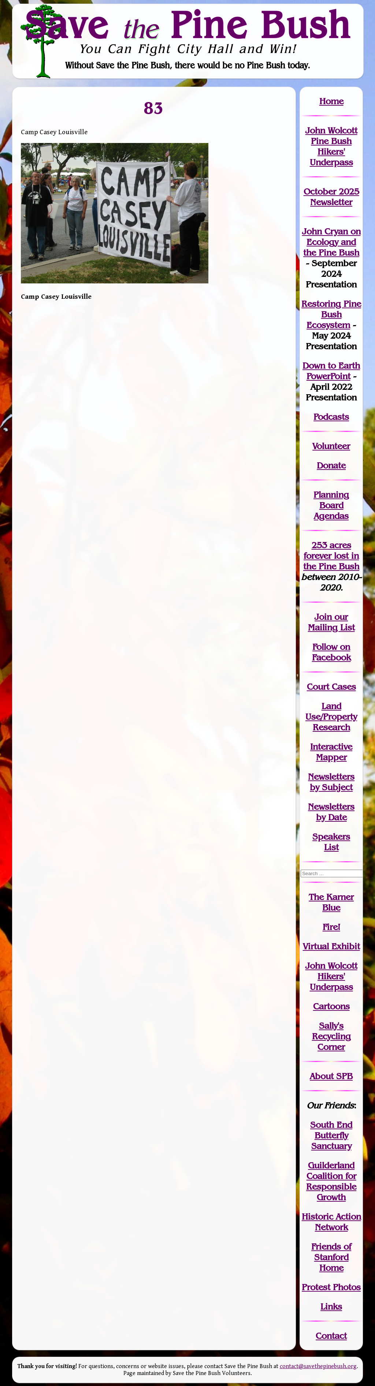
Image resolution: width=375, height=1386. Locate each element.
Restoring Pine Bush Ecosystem (331, 314)
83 (154, 108)
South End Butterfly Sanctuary (331, 1135)
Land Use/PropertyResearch (331, 716)
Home (331, 101)
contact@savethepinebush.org (318, 1366)
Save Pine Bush (188, 24)
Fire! (331, 927)
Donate (331, 465)
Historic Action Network (331, 1221)
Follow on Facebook (331, 652)
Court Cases (331, 686)
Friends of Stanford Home (331, 1257)
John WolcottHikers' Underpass (331, 976)
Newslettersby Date (331, 811)
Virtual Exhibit (331, 946)
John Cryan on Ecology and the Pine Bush (331, 242)
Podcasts (331, 416)
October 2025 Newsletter (331, 196)
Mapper (331, 757)
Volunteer (331, 446)
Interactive (331, 746)
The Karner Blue (331, 902)
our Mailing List (331, 622)
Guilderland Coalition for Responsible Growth (331, 1181)
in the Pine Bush (331, 561)
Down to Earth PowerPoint (331, 370)
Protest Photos (331, 1287)
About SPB (331, 1076)
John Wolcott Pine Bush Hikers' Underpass (331, 146)
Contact (331, 1335)
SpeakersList (331, 841)
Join (323, 616)
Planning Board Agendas (331, 505)
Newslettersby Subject (331, 781)
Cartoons (331, 1006)
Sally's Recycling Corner (331, 1036)
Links (331, 1306)
